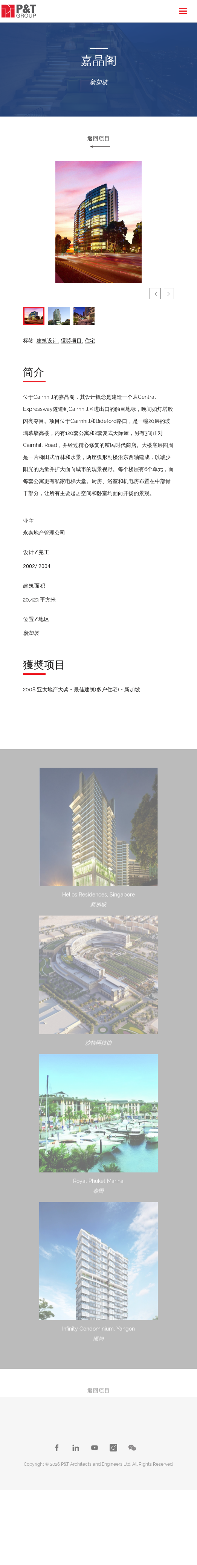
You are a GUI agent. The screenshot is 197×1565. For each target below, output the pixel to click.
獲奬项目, (72, 341)
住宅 (90, 341)
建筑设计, (48, 341)
